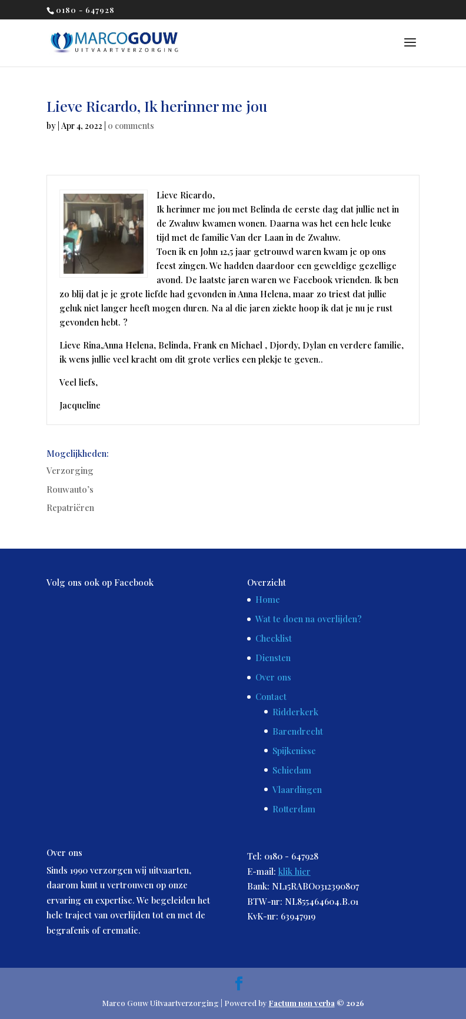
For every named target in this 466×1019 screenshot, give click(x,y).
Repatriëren (70, 507)
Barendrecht (297, 731)
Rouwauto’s (70, 489)
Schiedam (291, 770)
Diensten (273, 657)
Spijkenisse (294, 750)
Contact (271, 696)
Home (267, 599)
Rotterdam (293, 809)
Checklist (273, 638)
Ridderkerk (295, 712)
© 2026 (316, 1003)
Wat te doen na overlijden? (308, 619)
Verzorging (70, 470)
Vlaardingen (297, 789)
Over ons (273, 677)
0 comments (131, 125)
